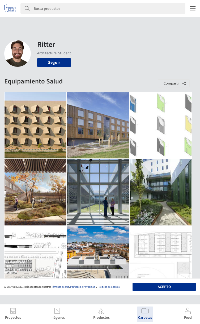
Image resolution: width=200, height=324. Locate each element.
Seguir (54, 62)
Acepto (164, 287)
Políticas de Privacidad (82, 287)
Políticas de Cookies (109, 287)
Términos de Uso (60, 287)
